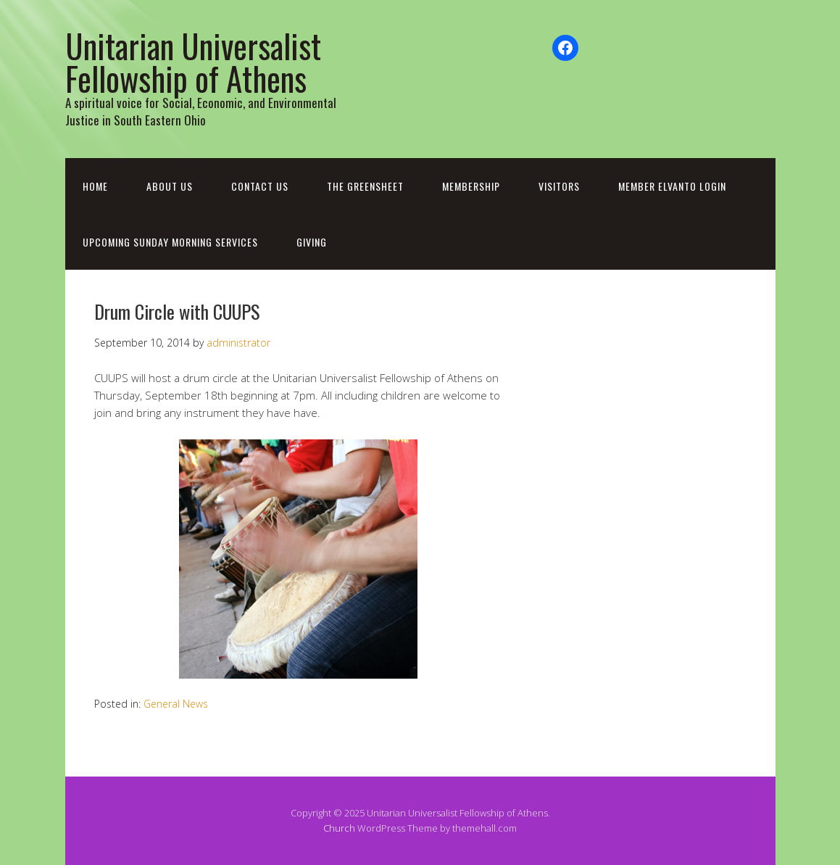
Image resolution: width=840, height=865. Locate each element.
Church (339, 828)
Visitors (559, 186)
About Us (169, 186)
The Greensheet (365, 186)
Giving (311, 241)
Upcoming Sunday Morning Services (170, 241)
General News (176, 704)
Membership (471, 186)
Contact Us (259, 186)
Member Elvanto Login (672, 186)
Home (95, 186)
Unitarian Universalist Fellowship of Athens (193, 61)
